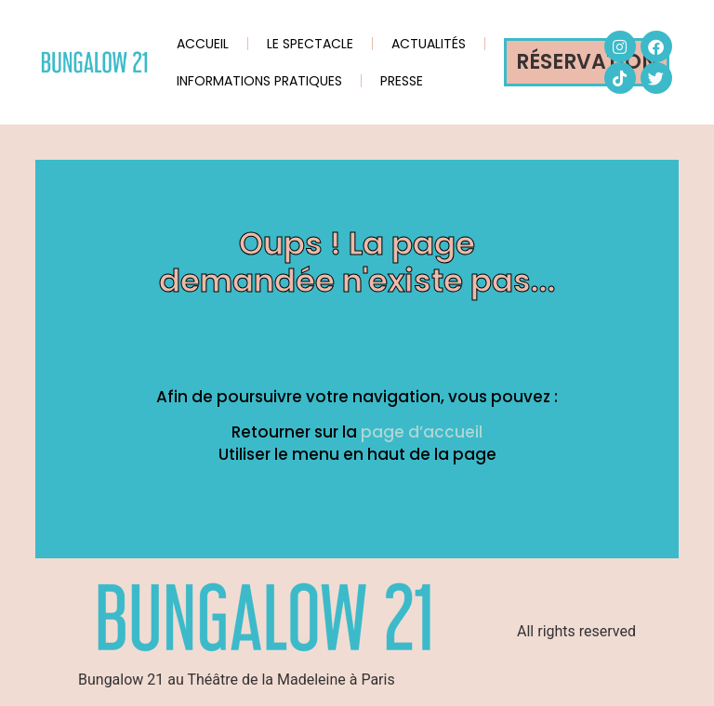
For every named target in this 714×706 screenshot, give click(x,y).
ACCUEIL (203, 43)
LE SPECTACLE (310, 43)
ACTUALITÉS (428, 43)
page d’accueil (422, 432)
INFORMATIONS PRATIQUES (259, 81)
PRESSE (401, 81)
